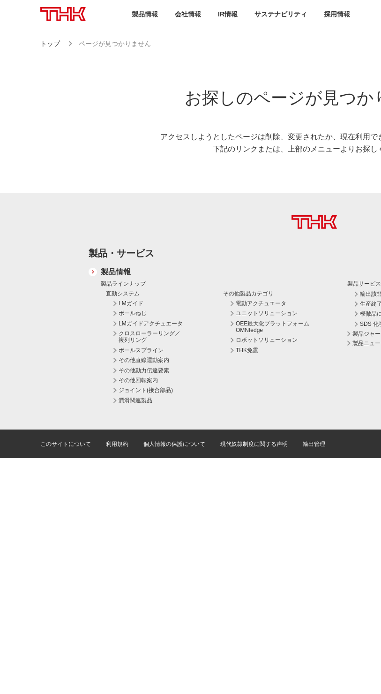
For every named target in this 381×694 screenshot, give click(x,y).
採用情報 (337, 14)
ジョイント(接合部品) (146, 390)
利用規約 (117, 444)
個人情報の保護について (174, 444)
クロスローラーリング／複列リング (149, 336)
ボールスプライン (141, 350)
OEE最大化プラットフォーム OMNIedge (272, 326)
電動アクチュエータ (261, 303)
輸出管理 (314, 444)
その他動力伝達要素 (144, 370)
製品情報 (116, 272)
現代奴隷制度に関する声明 (254, 444)
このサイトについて (65, 444)
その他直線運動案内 (144, 360)
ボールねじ (133, 313)
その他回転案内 (138, 380)
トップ (50, 43)
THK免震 (247, 350)
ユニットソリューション (267, 313)
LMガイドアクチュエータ (151, 323)
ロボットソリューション (267, 340)
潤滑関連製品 (135, 400)
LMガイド (131, 303)
